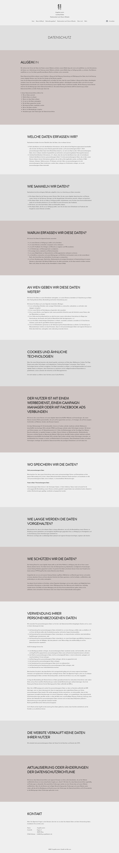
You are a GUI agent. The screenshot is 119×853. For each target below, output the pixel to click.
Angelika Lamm (59, 12)
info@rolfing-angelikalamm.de (44, 834)
